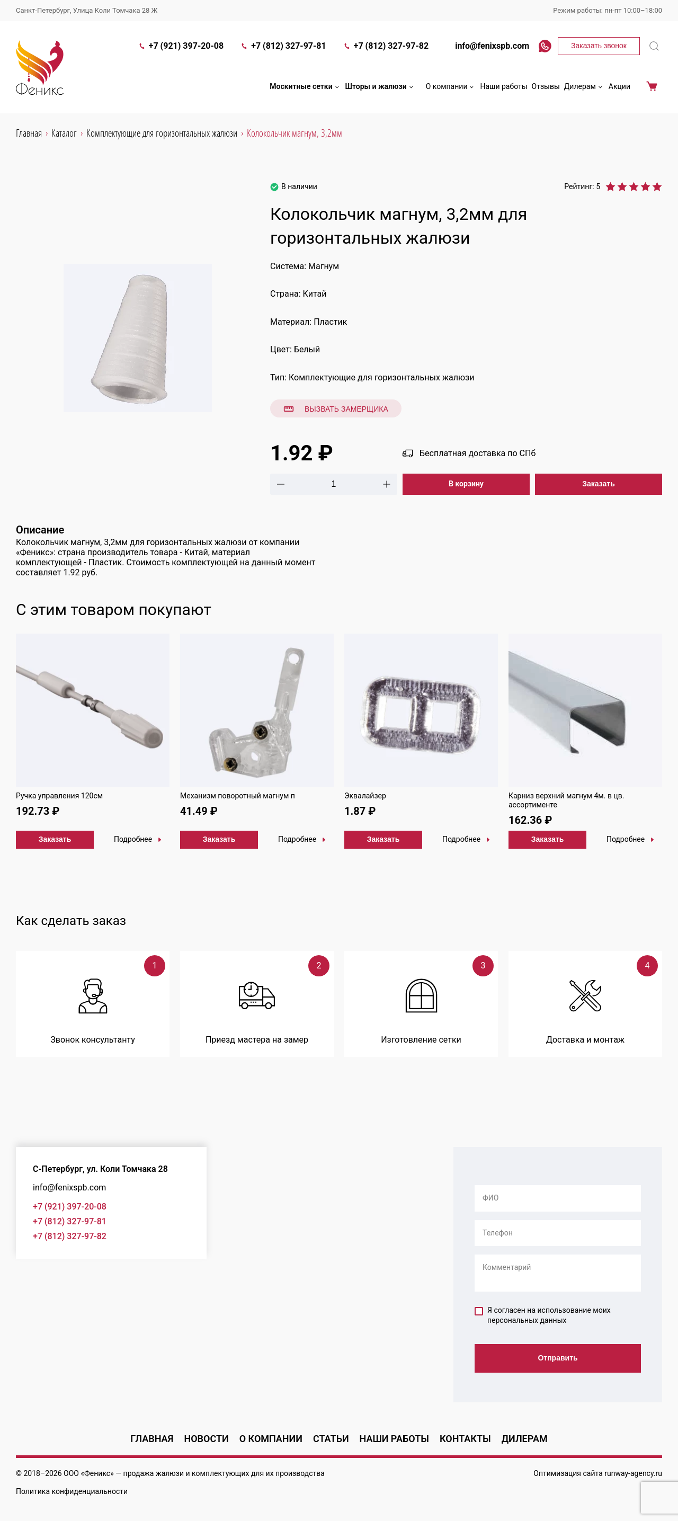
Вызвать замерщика (335, 409)
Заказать (598, 483)
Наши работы (503, 86)
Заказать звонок (599, 45)
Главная (151, 1438)
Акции (619, 86)
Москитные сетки (305, 86)
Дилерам (584, 86)
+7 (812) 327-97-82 (386, 46)
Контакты (465, 1438)
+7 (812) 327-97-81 (283, 46)
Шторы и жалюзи (380, 86)
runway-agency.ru (633, 1473)
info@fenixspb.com (487, 46)
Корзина (651, 86)
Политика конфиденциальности (72, 1491)
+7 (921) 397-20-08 (181, 46)
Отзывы (546, 86)
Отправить (557, 1358)
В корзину (466, 483)
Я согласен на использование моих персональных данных (543, 1315)
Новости (206, 1438)
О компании (451, 86)
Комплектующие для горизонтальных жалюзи (381, 377)
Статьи (331, 1438)
